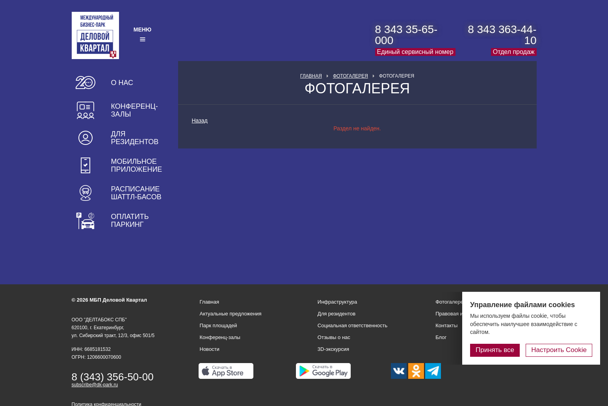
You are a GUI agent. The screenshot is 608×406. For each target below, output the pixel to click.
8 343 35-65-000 (406, 34)
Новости (209, 349)
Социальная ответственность (353, 325)
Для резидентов (135, 138)
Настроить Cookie (559, 350)
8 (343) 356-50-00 (113, 377)
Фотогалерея (350, 76)
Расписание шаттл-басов (136, 193)
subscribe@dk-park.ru (95, 384)
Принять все (495, 350)
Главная (311, 76)
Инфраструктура (337, 302)
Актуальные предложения (231, 314)
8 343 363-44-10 (502, 34)
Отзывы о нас (334, 337)
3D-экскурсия (333, 349)
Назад (200, 120)
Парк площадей (218, 325)
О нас (122, 83)
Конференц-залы (134, 110)
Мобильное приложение (136, 165)
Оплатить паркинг (130, 220)
